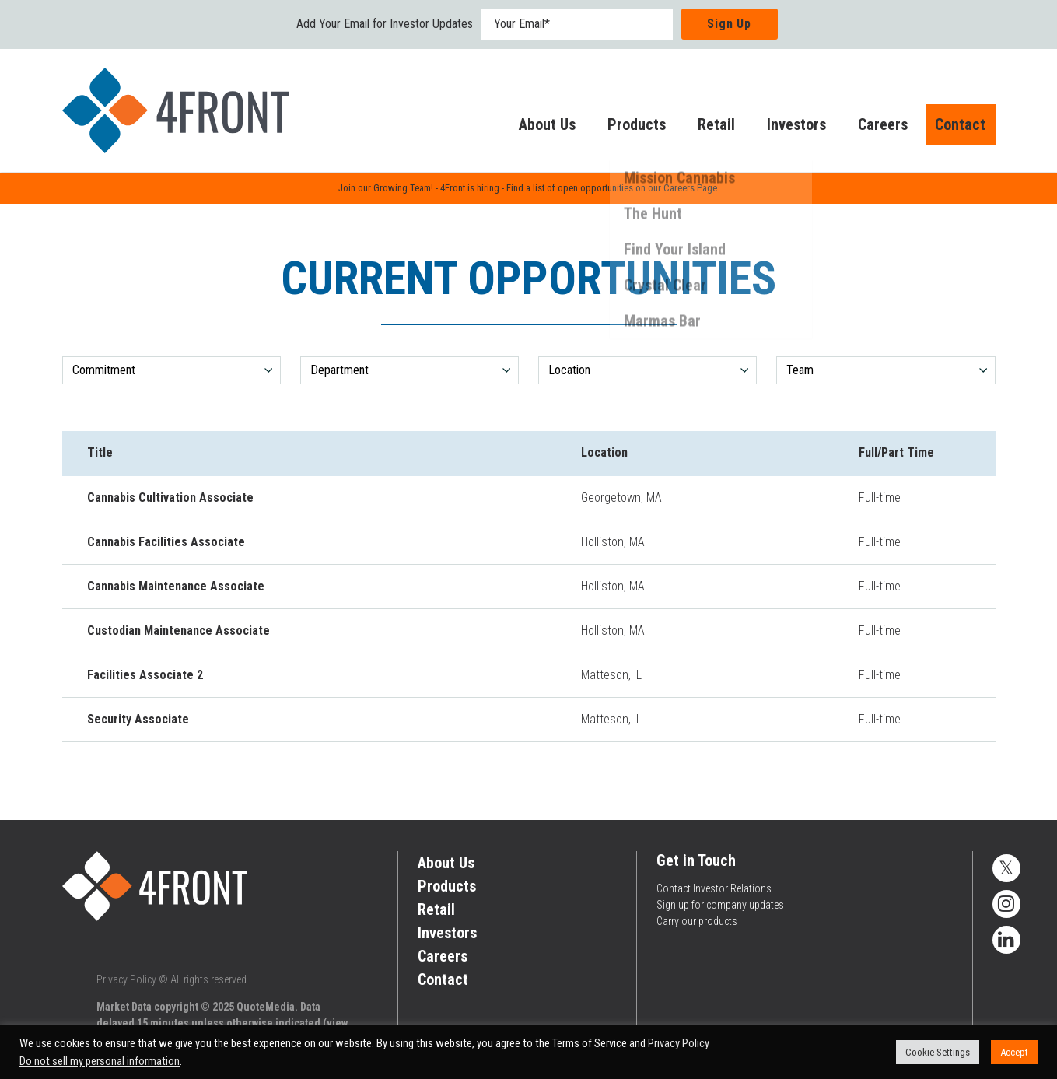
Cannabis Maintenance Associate (175, 586)
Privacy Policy (126, 979)
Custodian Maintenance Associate (178, 630)
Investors (780, 127)
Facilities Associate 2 (145, 674)
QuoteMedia (265, 1006)
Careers (867, 127)
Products (621, 127)
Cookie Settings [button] (937, 1052)
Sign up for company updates (720, 905)
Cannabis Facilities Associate (166, 541)
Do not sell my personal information (99, 1061)
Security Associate (138, 719)
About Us (531, 127)
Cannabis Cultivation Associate (170, 497)
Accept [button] (1014, 1052)
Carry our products (696, 921)
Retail (700, 127)
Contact (952, 127)
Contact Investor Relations (714, 888)
